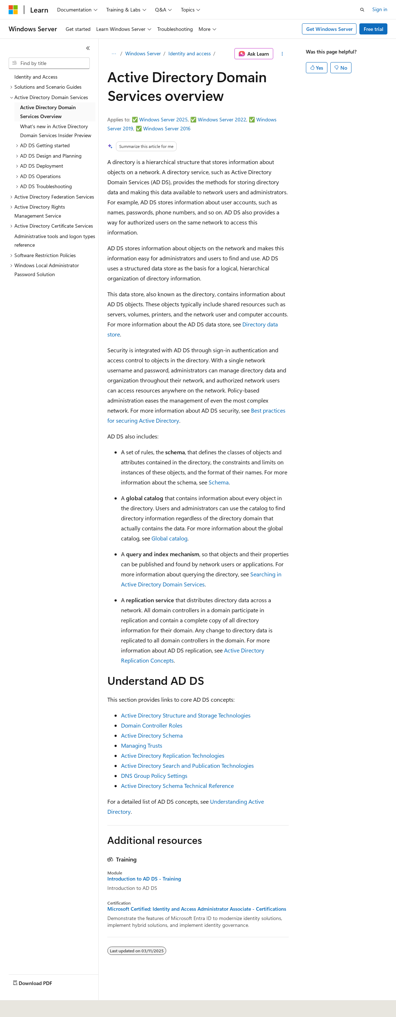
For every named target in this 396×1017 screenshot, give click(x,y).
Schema (219, 482)
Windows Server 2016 (167, 128)
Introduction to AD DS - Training (144, 879)
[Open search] (362, 9)
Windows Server (143, 53)
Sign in (379, 9)
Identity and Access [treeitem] (35, 76)
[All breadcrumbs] (113, 54)
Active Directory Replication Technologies (172, 755)
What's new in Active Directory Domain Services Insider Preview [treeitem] (55, 131)
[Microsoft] (13, 9)
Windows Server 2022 (222, 119)
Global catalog (169, 538)
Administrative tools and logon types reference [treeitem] (54, 241)
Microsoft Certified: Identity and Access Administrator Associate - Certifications (196, 909)
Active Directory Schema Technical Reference (177, 785)
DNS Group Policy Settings (154, 775)
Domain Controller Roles (151, 725)
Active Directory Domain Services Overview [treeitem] (48, 112)
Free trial (373, 28)
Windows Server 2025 (163, 119)
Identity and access (189, 53)
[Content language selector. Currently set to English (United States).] (41, 1006)
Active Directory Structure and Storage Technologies (186, 715)
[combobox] (49, 63)
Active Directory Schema (152, 735)
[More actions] (282, 54)
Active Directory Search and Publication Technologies (187, 765)
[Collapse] (87, 48)
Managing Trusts (141, 745)
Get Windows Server (329, 28)
